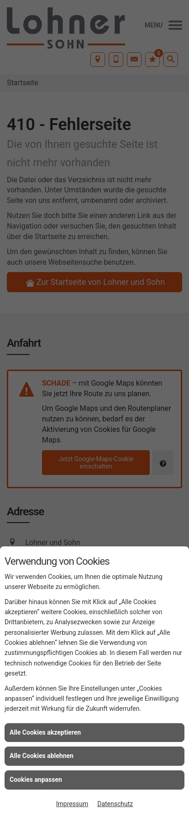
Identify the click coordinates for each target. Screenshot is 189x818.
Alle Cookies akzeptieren (45, 732)
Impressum (72, 803)
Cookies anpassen (36, 779)
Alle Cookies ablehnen (42, 755)
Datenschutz (115, 803)
